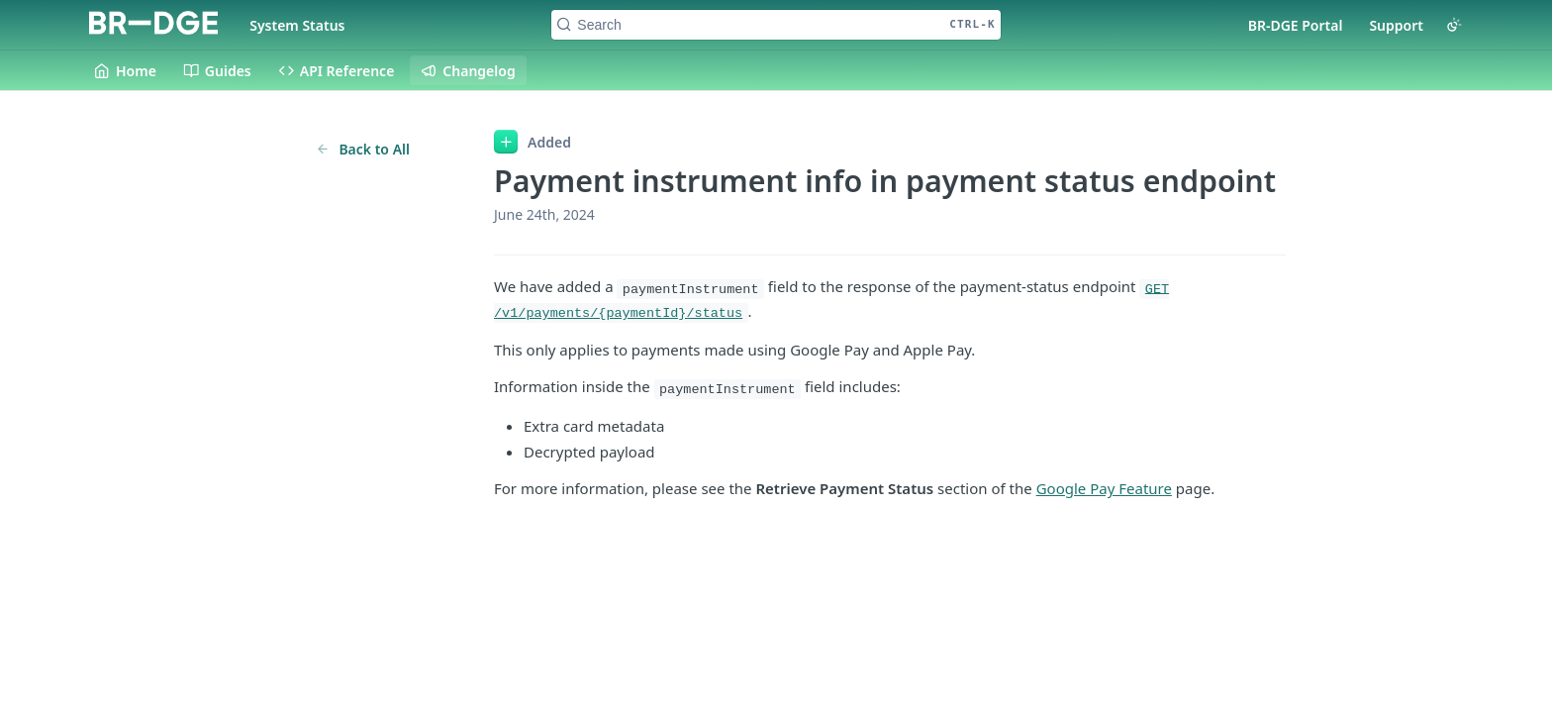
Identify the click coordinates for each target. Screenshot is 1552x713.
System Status (296, 25)
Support (1396, 25)
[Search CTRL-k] (775, 25)
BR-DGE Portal (1295, 25)
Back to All (363, 149)
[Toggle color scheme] (1454, 25)
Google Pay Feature (1104, 488)
